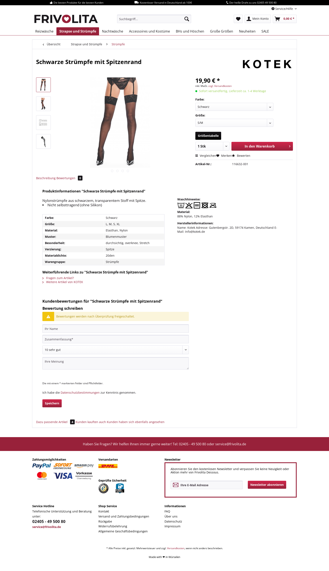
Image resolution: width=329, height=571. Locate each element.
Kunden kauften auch (91, 422)
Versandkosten (175, 548)
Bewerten (241, 156)
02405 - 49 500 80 (48, 521)
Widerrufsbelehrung (112, 526)
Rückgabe (105, 521)
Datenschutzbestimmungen (80, 393)
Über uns (171, 516)
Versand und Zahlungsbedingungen (123, 516)
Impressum (172, 526)
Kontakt (103, 511)
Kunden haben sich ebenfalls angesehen (135, 422)
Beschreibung (46, 178)
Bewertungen (69, 178)
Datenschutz (173, 521)
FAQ (167, 511)
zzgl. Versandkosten (220, 86)
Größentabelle (208, 136)
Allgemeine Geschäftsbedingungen (123, 531)
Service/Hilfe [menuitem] (283, 9)
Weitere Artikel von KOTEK (62, 282)
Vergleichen (205, 156)
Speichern (52, 403)
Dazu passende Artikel (56, 422)
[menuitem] (154, 19)
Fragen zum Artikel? (58, 278)
